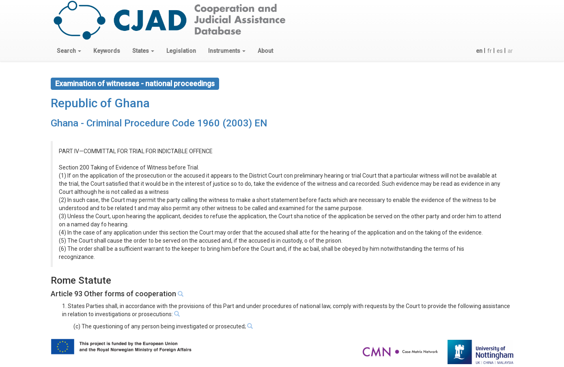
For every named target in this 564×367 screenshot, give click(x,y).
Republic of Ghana (100, 103)
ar (510, 51)
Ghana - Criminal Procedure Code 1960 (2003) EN (159, 123)
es (500, 51)
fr (489, 51)
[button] (69, 51)
